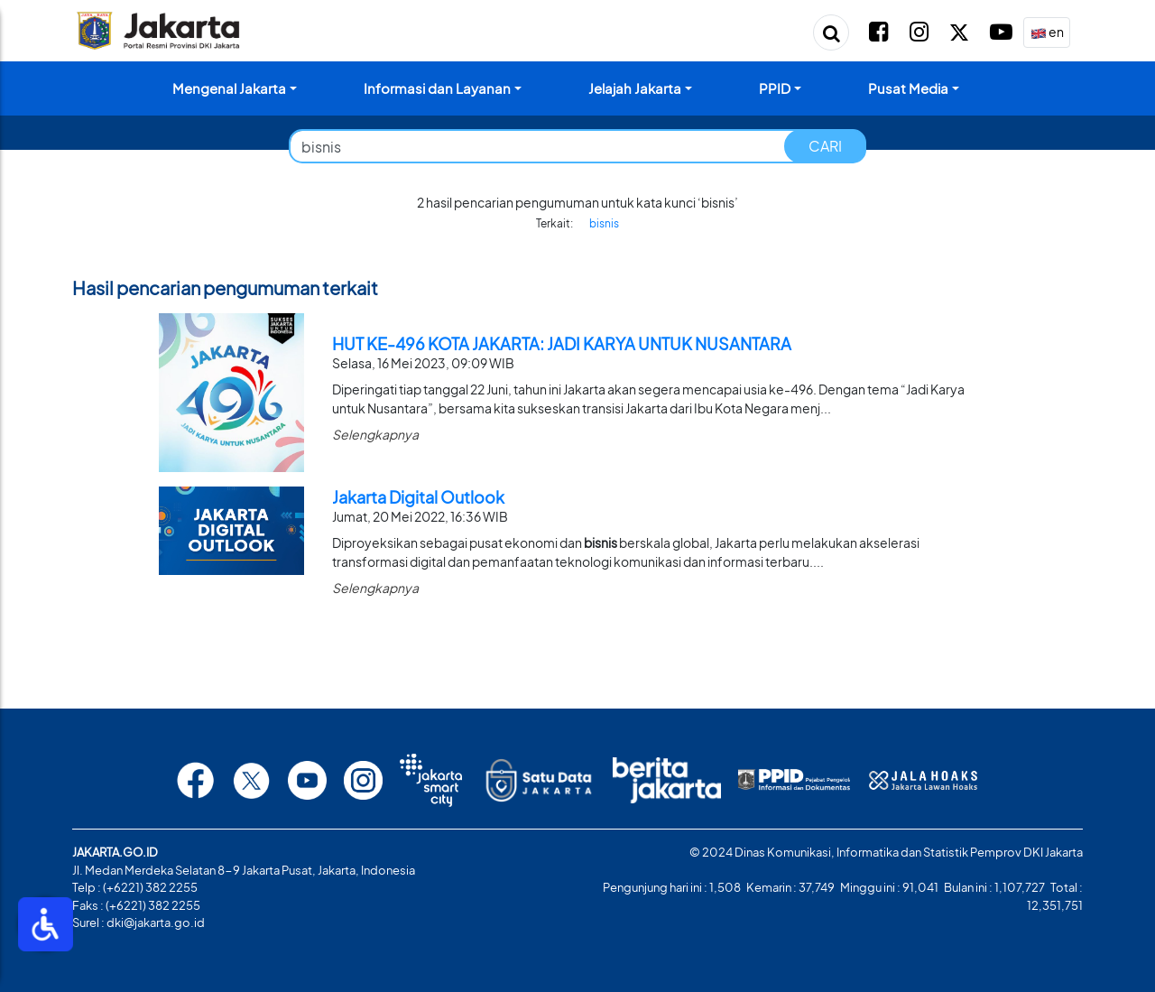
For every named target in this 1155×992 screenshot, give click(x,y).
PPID (774, 88)
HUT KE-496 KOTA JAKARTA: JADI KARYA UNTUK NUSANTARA (561, 343)
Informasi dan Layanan (437, 88)
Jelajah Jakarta (634, 88)
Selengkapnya (375, 434)
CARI (825, 145)
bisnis (604, 223)
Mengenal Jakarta (229, 88)
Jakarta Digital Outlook (418, 497)
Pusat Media (908, 88)
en (1047, 32)
